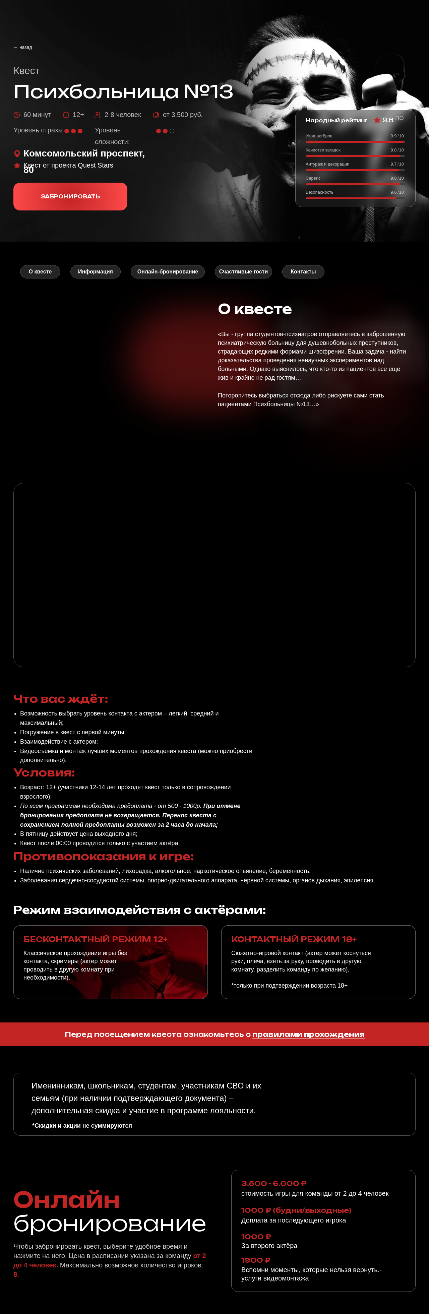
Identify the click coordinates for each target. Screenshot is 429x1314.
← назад (22, 47)
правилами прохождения (308, 1034)
